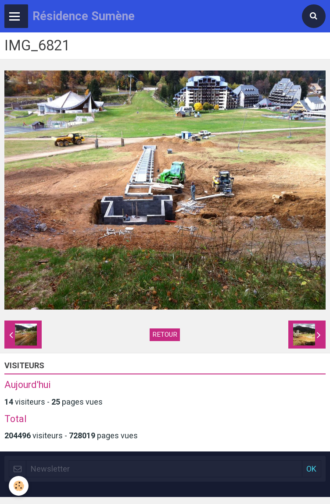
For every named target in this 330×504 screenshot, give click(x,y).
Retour (164, 334)
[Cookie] (19, 486)
